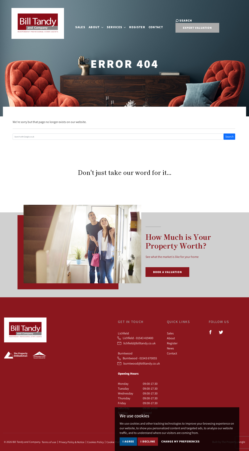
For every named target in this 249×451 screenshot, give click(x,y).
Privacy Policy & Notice (71, 442)
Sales (77, 26)
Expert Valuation (191, 29)
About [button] (93, 26)
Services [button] (113, 26)
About (171, 338)
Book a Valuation (167, 272)
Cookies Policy (95, 442)
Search (229, 136)
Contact (153, 26)
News (170, 348)
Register (134, 26)
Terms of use (49, 442)
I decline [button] (147, 441)
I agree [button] (128, 441)
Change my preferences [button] (180, 441)
